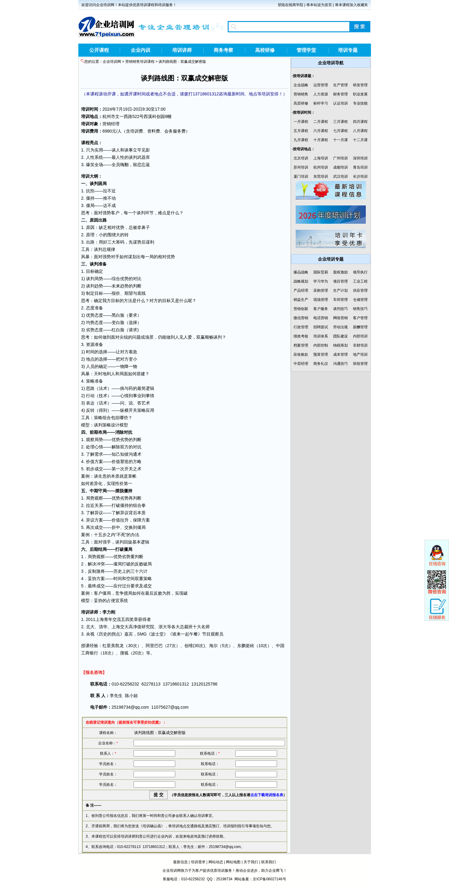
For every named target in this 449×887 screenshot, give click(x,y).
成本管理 (340, 354)
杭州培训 (320, 167)
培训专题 (348, 50)
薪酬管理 (360, 327)
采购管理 (320, 290)
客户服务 (320, 309)
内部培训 (360, 336)
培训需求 (198, 862)
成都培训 (340, 167)
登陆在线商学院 (290, 5)
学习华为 (320, 281)
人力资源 (320, 94)
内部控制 (320, 345)
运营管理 (320, 85)
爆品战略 (301, 272)
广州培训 (340, 158)
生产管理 (340, 85)
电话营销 (320, 318)
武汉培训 (340, 176)
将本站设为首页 (319, 5)
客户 (115, 212)
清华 (103, 626)
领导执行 (360, 272)
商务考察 (223, 50)
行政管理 (301, 327)
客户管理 (360, 318)
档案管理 (301, 345)
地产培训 (360, 354)
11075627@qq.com (169, 707)
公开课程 (99, 50)
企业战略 (301, 85)
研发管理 (360, 85)
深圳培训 (360, 158)
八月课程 (360, 131)
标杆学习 (320, 103)
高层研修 (301, 103)
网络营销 (340, 318)
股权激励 (340, 272)
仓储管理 (360, 299)
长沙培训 (360, 176)
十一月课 (340, 140)
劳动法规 (340, 327)
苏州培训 (301, 167)
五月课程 (301, 131)
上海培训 (320, 158)
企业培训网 (112, 61)
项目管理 (340, 281)
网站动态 (215, 862)
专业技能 (360, 103)
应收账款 (301, 354)
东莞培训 (320, 176)
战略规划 (301, 281)
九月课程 (301, 140)
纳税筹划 (340, 345)
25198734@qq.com (130, 707)
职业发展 (360, 94)
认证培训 (340, 103)
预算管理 (320, 354)
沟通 (133, 454)
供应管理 (360, 290)
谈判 (133, 157)
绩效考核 (301, 336)
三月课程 (340, 121)
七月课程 (340, 131)
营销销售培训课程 (140, 61)
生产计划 (340, 290)
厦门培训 (301, 176)
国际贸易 (320, 272)
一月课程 (301, 121)
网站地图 (233, 862)
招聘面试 (320, 327)
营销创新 (301, 309)
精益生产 (301, 299)
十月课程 (320, 140)
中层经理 (301, 364)
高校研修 (265, 50)
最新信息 (180, 862)
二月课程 (320, 121)
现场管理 (320, 299)
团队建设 (340, 336)
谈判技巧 (340, 309)
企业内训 (140, 50)
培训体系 (320, 336)
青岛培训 (360, 167)
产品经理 (301, 290)
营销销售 (301, 94)
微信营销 (301, 318)
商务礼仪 (320, 364)
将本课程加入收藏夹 (351, 5)
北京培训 (301, 158)
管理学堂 (306, 50)
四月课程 (360, 121)
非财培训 (360, 345)
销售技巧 (360, 309)
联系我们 (268, 862)
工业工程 (360, 281)
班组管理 (360, 364)
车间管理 (340, 299)
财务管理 (340, 94)
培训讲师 (182, 50)
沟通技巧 (340, 364)
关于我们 (251, 862)
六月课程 (320, 131)
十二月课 (360, 140)
